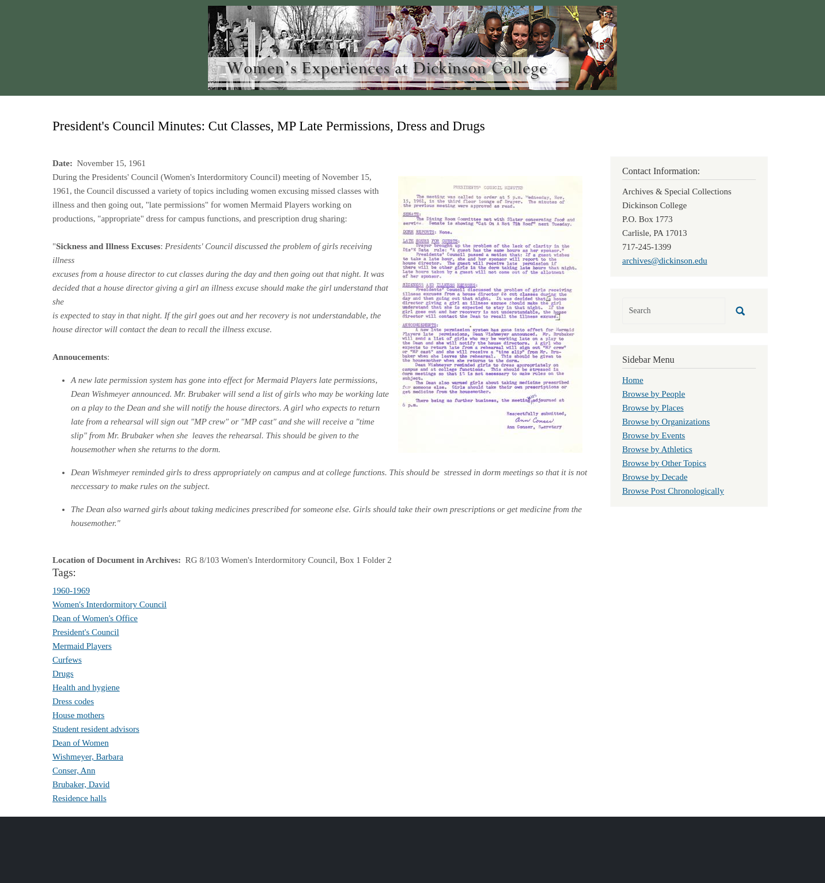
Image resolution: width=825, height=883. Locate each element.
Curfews (67, 659)
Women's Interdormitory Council (109, 604)
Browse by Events (653, 435)
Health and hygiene (86, 687)
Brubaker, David (80, 784)
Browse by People (653, 394)
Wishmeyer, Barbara (87, 756)
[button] (490, 313)
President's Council (85, 632)
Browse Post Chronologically (673, 490)
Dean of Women (80, 742)
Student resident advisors (95, 729)
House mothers (78, 715)
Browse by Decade (654, 477)
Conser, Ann (73, 770)
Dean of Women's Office (95, 618)
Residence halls (79, 798)
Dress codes (73, 701)
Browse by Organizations (666, 421)
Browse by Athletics (657, 449)
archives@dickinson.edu (664, 260)
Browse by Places (653, 407)
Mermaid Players (82, 646)
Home (633, 380)
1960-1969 (71, 590)
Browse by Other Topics (664, 463)
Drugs (63, 673)
